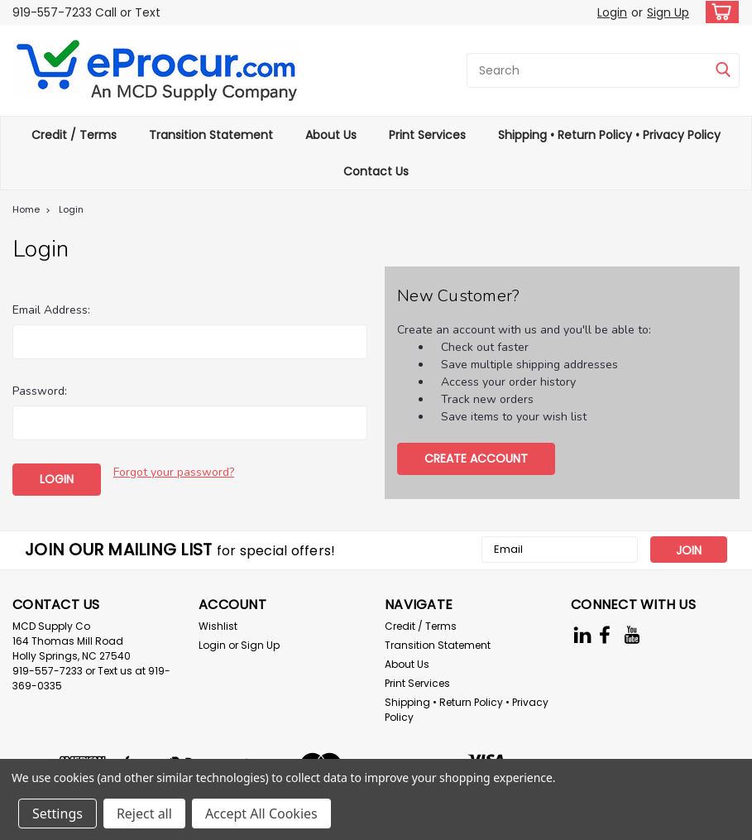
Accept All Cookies (261, 813)
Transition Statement (211, 135)
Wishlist (218, 624)
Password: (39, 391)
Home (26, 209)
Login (612, 12)
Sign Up (668, 12)
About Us (331, 135)
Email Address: (51, 310)
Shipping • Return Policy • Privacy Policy (609, 135)
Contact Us (376, 171)
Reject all (144, 813)
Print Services (427, 135)
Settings (57, 813)
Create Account (476, 458)
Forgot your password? (173, 472)
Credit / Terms (74, 135)
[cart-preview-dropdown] (718, 12)
